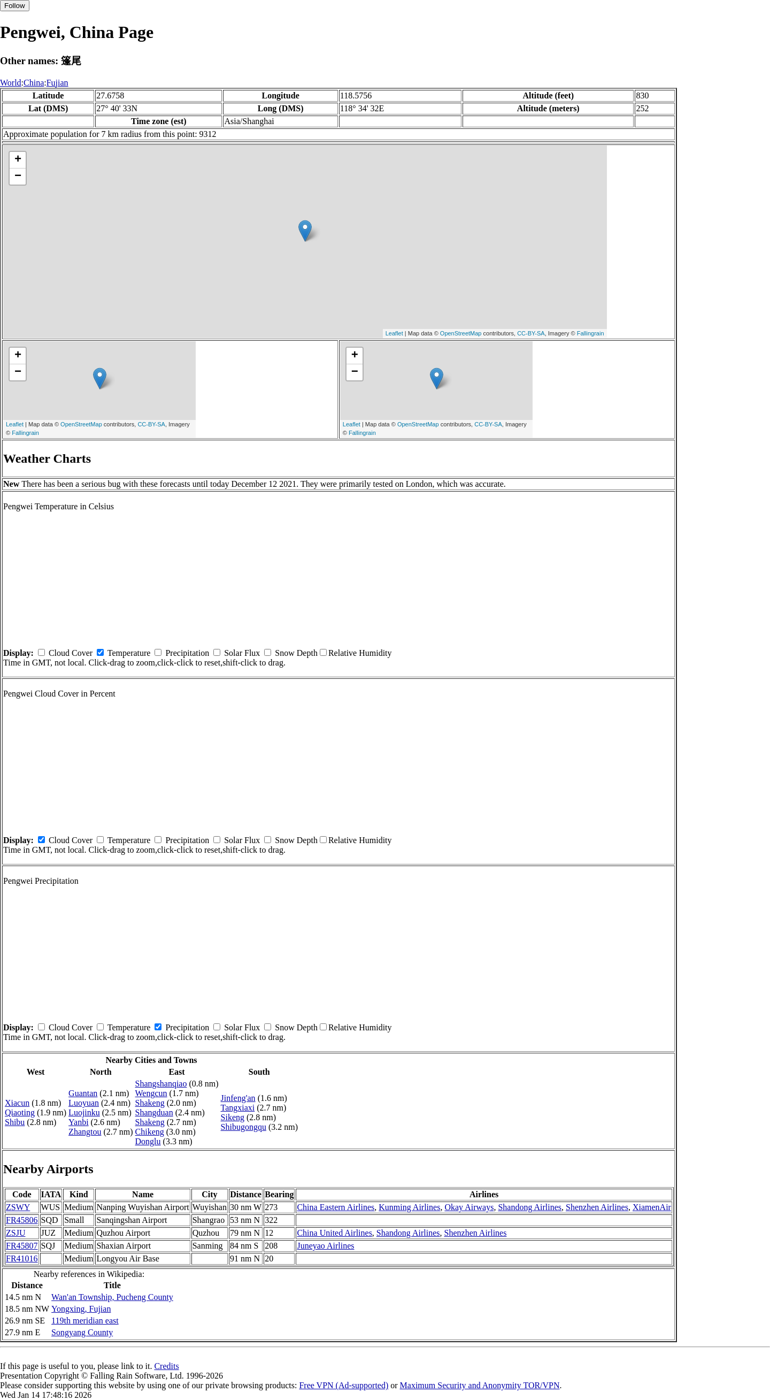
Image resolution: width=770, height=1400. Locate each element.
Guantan (82, 1093)
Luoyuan (83, 1102)
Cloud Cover (71, 652)
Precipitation (187, 652)
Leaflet (394, 333)
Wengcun (151, 1093)
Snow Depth (296, 652)
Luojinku (84, 1112)
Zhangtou (84, 1131)
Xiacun (17, 1102)
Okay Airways (469, 1207)
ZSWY (18, 1207)
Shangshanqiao (161, 1083)
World (10, 82)
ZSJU (15, 1232)
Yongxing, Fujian (81, 1308)
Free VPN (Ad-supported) (343, 1385)
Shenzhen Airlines (597, 1207)
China (34, 82)
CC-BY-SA (531, 333)
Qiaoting (20, 1112)
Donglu (148, 1141)
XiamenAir (652, 1207)
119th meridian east (85, 1320)
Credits (166, 1366)
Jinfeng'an (238, 1098)
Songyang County (82, 1332)
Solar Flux (242, 652)
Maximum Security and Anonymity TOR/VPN (480, 1385)
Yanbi (78, 1122)
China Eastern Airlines (335, 1207)
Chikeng (149, 1131)
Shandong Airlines (529, 1207)
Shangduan (154, 1112)
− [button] (17, 177)
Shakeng (150, 1102)
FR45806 (22, 1220)
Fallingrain (590, 333)
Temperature (129, 652)
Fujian (57, 82)
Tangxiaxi (238, 1107)
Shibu (15, 1122)
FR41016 (22, 1258)
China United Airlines (334, 1232)
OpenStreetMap (461, 333)
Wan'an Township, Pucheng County (112, 1297)
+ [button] (17, 160)
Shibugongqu (243, 1126)
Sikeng (232, 1117)
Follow (14, 6)
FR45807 (22, 1245)
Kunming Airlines (409, 1207)
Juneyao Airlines (325, 1245)
